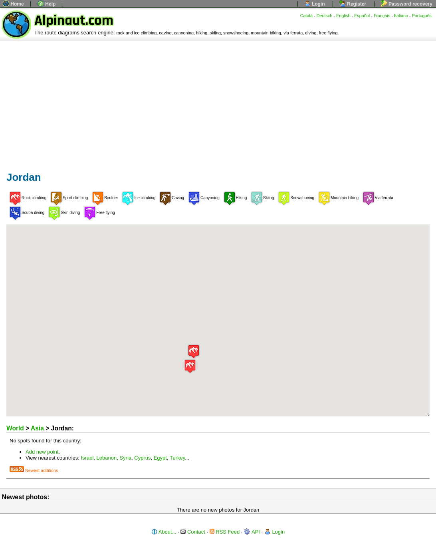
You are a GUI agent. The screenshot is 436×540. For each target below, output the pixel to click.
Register (352, 4)
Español (362, 15)
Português (422, 15)
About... (163, 532)
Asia (37, 428)
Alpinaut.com (73, 21)
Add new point (42, 452)
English (343, 15)
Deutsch (325, 15)
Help (46, 4)
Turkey (177, 458)
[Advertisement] (218, 101)
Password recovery (406, 4)
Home (13, 4)
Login (314, 4)
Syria (125, 458)
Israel (87, 458)
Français (382, 15)
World (15, 428)
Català (306, 15)
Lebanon (107, 458)
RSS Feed (225, 532)
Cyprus (142, 458)
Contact (192, 532)
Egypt (160, 458)
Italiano (401, 15)
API (252, 532)
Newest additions (34, 470)
